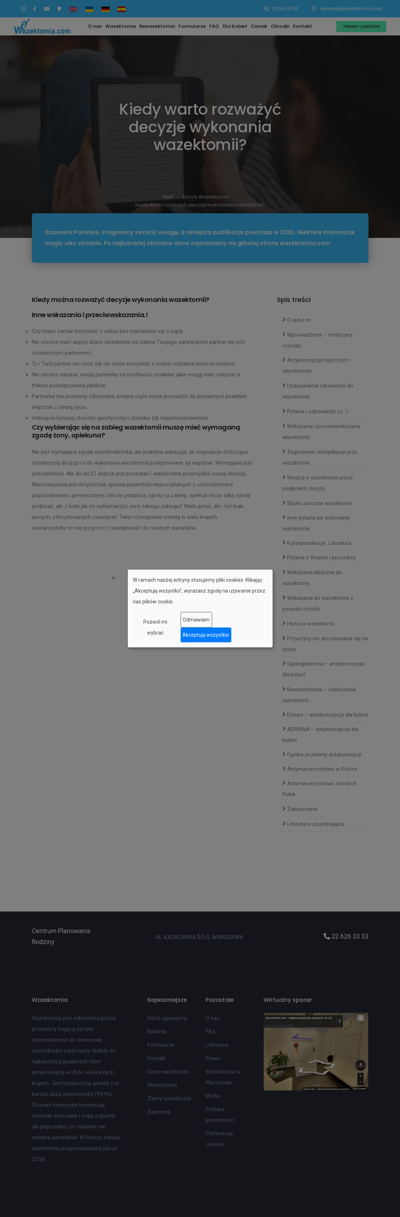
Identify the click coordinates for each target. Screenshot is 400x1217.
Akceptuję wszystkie (205, 635)
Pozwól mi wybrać (155, 627)
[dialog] (200, 609)
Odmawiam (196, 620)
